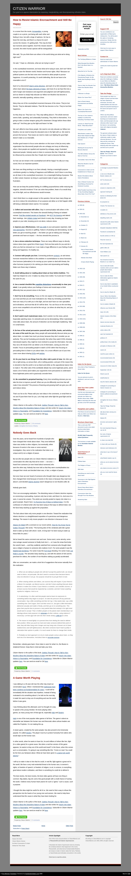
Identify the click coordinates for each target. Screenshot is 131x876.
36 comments (36, 423)
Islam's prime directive (37, 86)
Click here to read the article (57, 857)
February (83, 242)
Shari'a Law (103, 374)
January (83, 246)
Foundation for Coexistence (42, 411)
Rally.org (111, 34)
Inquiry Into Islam (65, 408)
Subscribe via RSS (83, 49)
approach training (105, 191)
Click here (86, 415)
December (84, 216)
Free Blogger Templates (9, 873)
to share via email (105, 440)
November (84, 221)
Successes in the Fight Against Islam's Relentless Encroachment (86, 481)
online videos (104, 330)
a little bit (59, 615)
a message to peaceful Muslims (109, 168)
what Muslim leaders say (107, 458)
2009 (81, 323)
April (82, 233)
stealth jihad (103, 378)
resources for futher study (107, 366)
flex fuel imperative (105, 243)
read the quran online (106, 354)
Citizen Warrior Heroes (18, 841)
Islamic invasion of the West (108, 316)
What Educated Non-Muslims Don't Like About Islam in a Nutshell (86, 65)
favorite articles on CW (107, 235)
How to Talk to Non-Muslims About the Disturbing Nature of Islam (109, 298)
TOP (129, 873)
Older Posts (69, 826)
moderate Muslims (105, 326)
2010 (81, 319)
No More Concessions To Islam (21, 843)
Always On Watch (19, 525)
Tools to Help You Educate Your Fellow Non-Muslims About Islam (87, 87)
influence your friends (106, 308)
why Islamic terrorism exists (108, 468)
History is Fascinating (20, 411)
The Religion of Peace (84, 465)
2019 (81, 281)
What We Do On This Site (85, 71)
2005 (81, 339)
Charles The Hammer (106, 206)
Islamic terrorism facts (106, 322)
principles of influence (106, 346)
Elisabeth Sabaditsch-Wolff (108, 228)
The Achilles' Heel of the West (86, 159)
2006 (81, 335)
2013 (81, 306)
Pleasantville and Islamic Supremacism (62, 840)
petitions (102, 338)
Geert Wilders (104, 251)
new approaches (19, 230)
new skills (43, 227)
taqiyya (103, 129)
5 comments (36, 820)
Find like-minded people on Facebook (32, 215)
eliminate (44, 613)
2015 (81, 298)
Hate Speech (81, 143)
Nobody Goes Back (24, 432)
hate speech (104, 255)
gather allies (103, 247)
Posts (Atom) (25, 828)
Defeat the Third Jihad (18, 845)
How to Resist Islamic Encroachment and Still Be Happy (85, 103)
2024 (81, 209)
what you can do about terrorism (109, 462)
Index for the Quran (84, 373)
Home (43, 826)
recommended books (106, 358)
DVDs (34, 353)
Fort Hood (47, 551)
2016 (81, 293)
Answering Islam (82, 499)
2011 (81, 314)
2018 (81, 285)
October (83, 225)
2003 (81, 348)
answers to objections (106, 188)
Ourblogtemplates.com (32, 873)
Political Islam (82, 461)
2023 (81, 213)
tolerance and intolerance (107, 448)
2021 (81, 272)
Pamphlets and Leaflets (84, 129)
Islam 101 (80, 457)
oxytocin (57, 256)
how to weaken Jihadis (107, 304)
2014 (81, 302)
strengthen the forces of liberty (28, 426)
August (83, 229)
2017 (81, 289)
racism (102, 350)
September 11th (105, 370)
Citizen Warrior (29, 9)
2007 (81, 331)
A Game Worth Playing (26, 677)
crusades (103, 210)
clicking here (103, 36)
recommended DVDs (106, 362)
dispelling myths (105, 218)
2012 (81, 310)
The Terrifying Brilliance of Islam (87, 59)
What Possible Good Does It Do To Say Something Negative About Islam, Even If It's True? (87, 192)
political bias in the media (107, 342)
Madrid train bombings (21, 551)
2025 (81, 205)
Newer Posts (17, 826)
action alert (103, 184)
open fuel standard (105, 334)
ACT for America (105, 180)
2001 (81, 356)
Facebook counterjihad (107, 231)
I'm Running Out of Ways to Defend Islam (48, 502)
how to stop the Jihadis (107, 292)
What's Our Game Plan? (85, 97)
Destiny (61, 713)
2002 (81, 352)
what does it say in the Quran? (109, 452)
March (83, 237)
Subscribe (87, 40)
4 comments (36, 671)
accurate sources (53, 637)
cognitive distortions (43, 284)
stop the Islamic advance (107, 381)
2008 (81, 327)
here (41, 244)
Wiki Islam (81, 469)
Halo (53, 713)
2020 (81, 277)
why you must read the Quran (108, 472)
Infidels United (32, 218)
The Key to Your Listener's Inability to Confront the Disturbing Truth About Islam (86, 117)
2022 (81, 268)
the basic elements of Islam (36, 89)
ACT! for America (56, 215)
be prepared (103, 202)
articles (42, 353)
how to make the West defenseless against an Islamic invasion (109, 278)
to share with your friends (107, 444)
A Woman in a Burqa (83, 93)
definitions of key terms (107, 214)
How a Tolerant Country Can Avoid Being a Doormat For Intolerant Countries (86, 184)
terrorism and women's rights (108, 422)
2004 (81, 344)
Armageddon (36, 31)
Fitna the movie (104, 239)
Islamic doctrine (33, 482)
